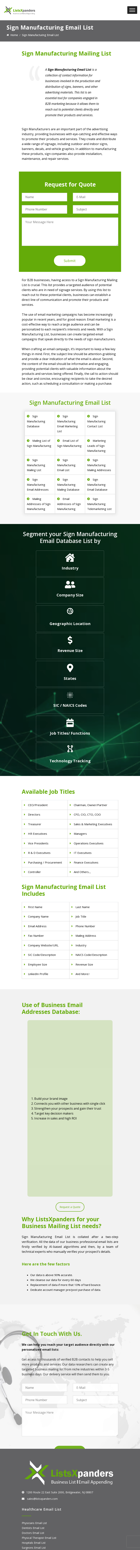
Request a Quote (70, 1079)
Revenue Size (70, 650)
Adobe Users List (32, 1506)
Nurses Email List (32, 1425)
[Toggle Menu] (132, 10)
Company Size (70, 595)
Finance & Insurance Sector (38, 1463)
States (70, 678)
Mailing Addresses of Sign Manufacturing (39, 504)
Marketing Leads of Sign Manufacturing (96, 446)
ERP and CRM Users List (36, 1501)
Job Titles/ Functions (70, 733)
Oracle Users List (32, 1531)
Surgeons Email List (34, 1420)
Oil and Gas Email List (35, 1468)
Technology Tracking (70, 760)
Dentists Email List (33, 1400)
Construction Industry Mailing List (42, 1448)
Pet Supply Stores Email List (39, 1453)
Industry (70, 568)
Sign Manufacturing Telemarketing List (99, 504)
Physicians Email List (34, 1395)
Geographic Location (70, 623)
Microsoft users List (34, 1521)
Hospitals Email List (34, 1415)
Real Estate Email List (35, 1458)
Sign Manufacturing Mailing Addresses (99, 465)
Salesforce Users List (34, 1516)
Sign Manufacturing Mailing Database (68, 484)
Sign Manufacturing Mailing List (36, 465)
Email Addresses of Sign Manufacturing (69, 504)
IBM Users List (31, 1526)
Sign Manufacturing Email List (66, 465)
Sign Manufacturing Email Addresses (38, 484)
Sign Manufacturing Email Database (97, 484)
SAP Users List (31, 1511)
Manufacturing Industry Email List (42, 1473)
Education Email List (34, 1478)
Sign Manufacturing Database (36, 421)
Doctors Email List (33, 1405)
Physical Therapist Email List (39, 1410)
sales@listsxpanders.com (42, 1371)
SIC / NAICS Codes (70, 705)
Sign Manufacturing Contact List (96, 421)
